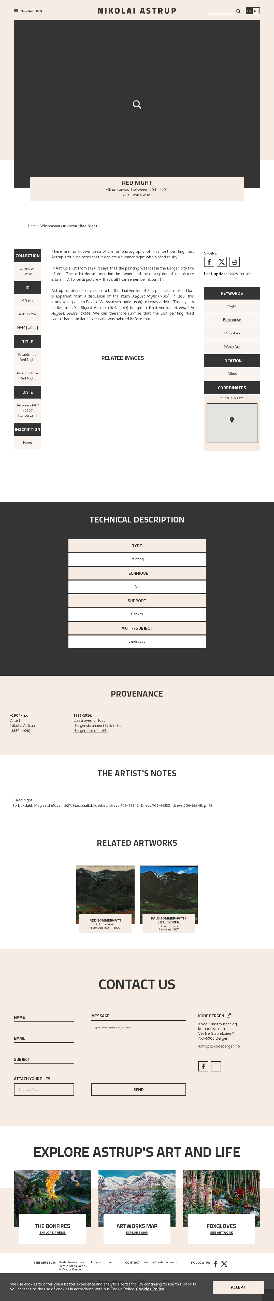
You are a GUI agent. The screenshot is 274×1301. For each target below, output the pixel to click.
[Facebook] (215, 1266)
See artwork (221, 1233)
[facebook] (209, 262)
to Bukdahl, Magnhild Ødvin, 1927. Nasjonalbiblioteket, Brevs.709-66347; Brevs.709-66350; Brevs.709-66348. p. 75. (113, 806)
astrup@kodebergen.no (219, 1046)
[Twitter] (224, 1266)
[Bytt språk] (256, 11)
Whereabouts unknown (58, 226)
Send (138, 1089)
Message (100, 1016)
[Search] (238, 11)
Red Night (88, 226)
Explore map (137, 1233)
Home (32, 226)
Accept (238, 1287)
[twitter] (222, 262)
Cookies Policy (150, 1289)
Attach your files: (44, 1085)
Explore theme (52, 1233)
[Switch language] (249, 11)
